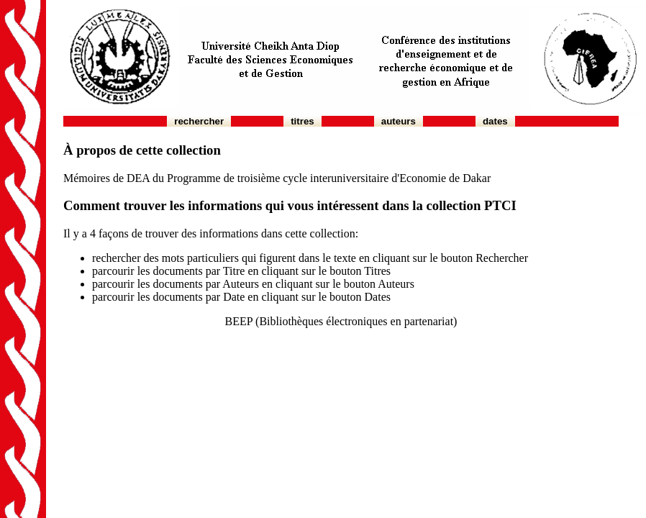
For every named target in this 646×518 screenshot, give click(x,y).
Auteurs (398, 121)
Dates (495, 121)
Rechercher (199, 121)
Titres (302, 121)
